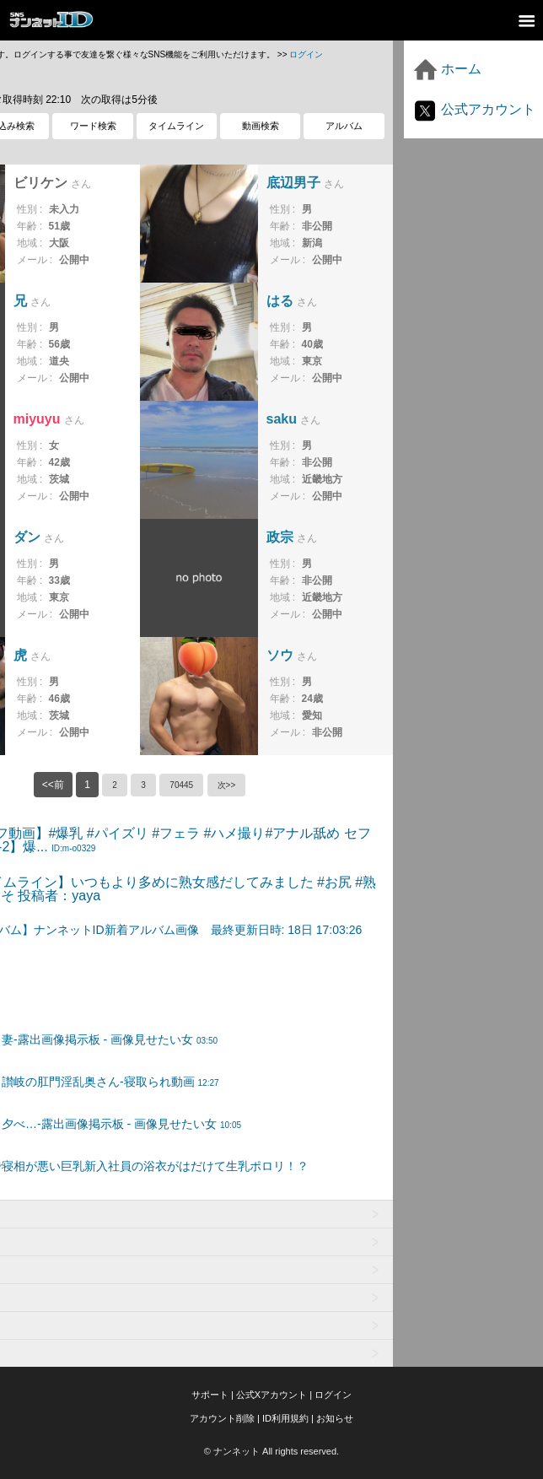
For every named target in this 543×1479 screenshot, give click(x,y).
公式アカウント (473, 109)
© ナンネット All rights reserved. (271, 1451)
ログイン (306, 54)
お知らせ (334, 1418)
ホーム (446, 69)
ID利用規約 (285, 1418)
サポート (209, 1395)
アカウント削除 (222, 1418)
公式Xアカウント (271, 1395)
